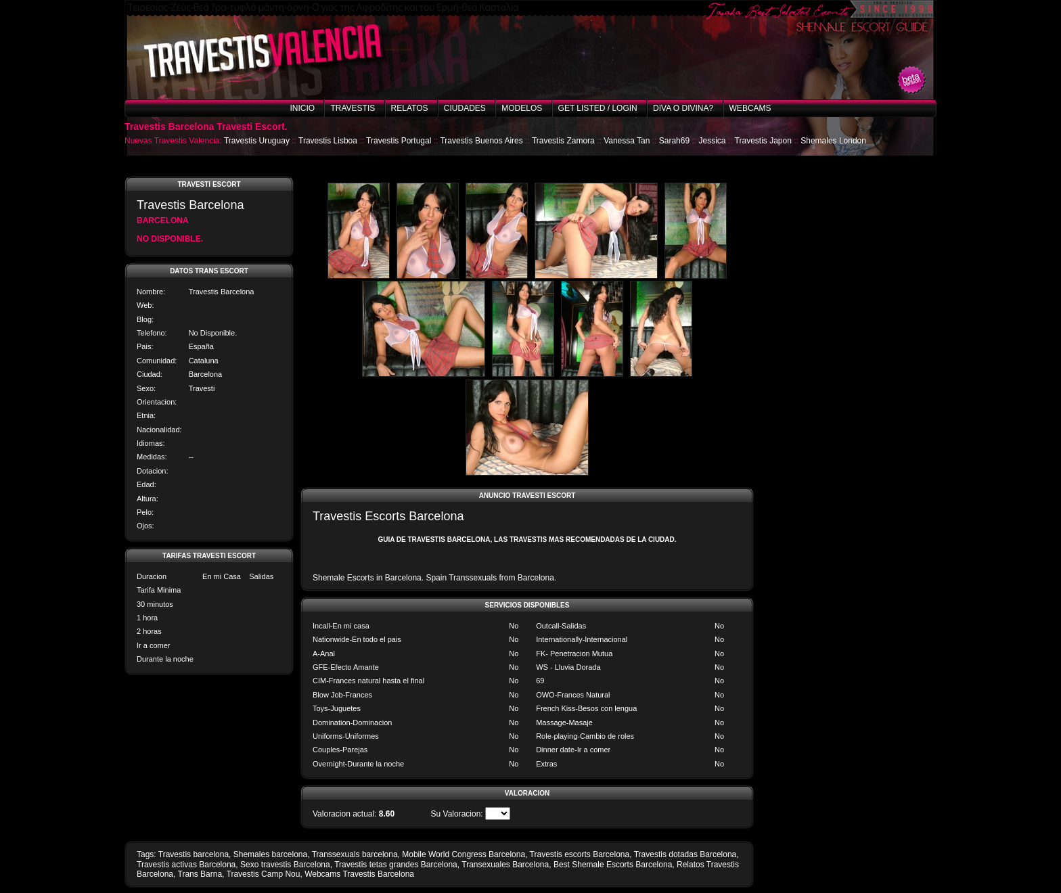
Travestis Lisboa (327, 140)
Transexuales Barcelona (505, 864)
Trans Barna (200, 874)
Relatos (409, 108)
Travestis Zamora (563, 140)
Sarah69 (674, 140)
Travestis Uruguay (257, 140)
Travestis (352, 108)
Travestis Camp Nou (263, 874)
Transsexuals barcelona (355, 854)
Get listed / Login (597, 108)
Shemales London (833, 140)
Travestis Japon (763, 140)
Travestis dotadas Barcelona (685, 854)
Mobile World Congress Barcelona (463, 854)
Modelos (521, 108)
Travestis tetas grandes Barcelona (395, 864)
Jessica (711, 140)
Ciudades (465, 108)
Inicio (302, 108)
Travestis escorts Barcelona (580, 854)
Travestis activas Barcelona (186, 864)
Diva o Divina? (683, 108)
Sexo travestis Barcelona (285, 864)
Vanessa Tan (627, 140)
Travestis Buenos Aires (481, 140)
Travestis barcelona (193, 854)
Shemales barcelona (270, 854)
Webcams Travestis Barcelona (359, 874)
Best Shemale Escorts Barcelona (613, 864)
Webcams (750, 108)
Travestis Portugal (398, 140)
